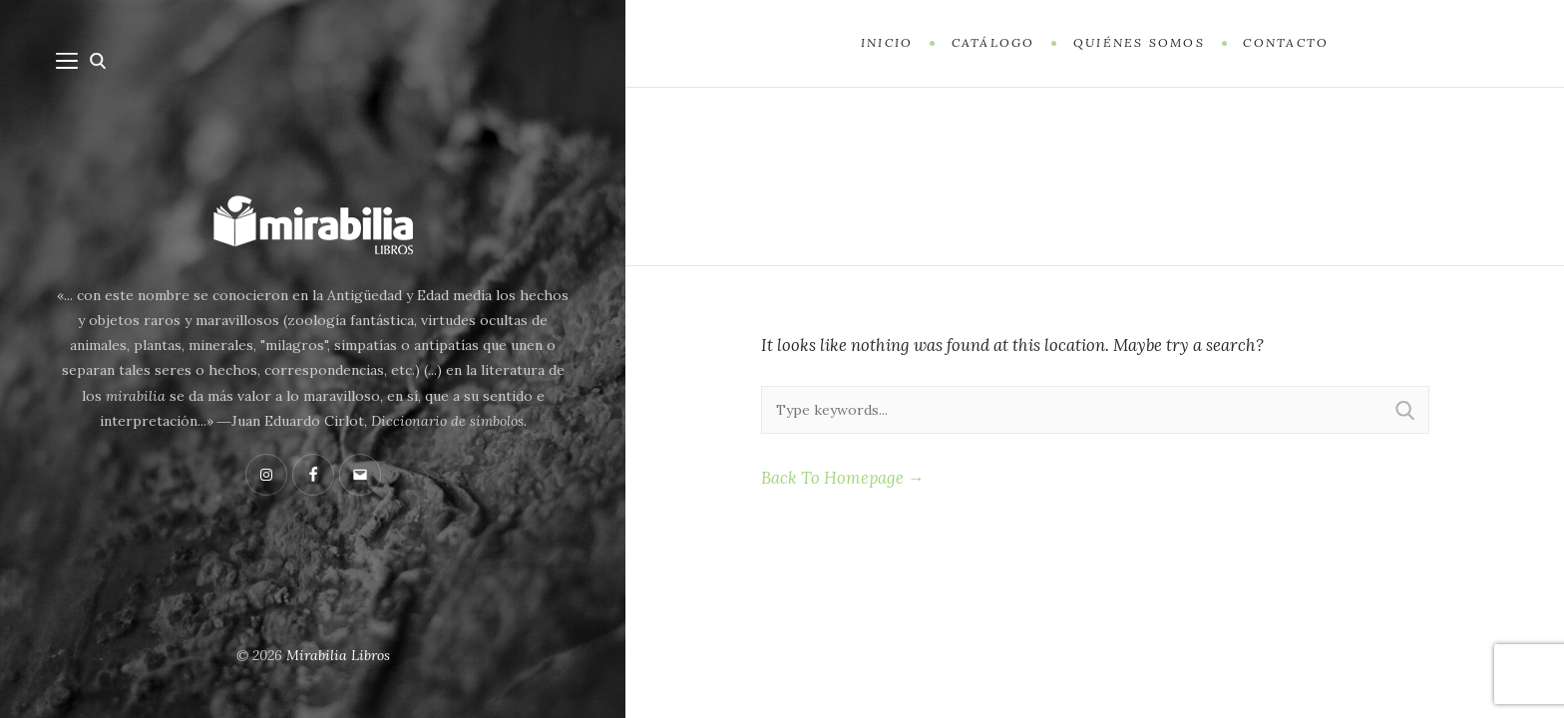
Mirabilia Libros (338, 655)
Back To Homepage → (843, 478)
